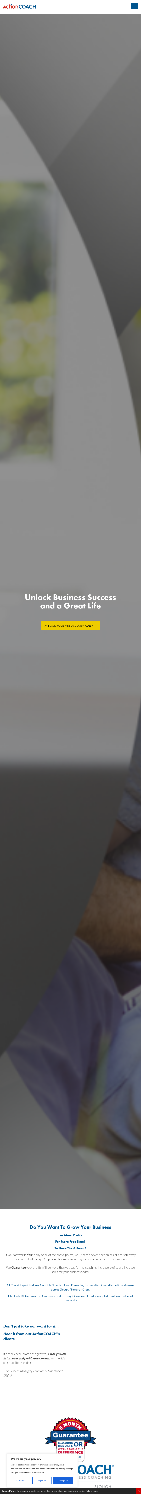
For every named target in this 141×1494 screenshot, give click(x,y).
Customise (21, 1480)
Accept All (63, 1480)
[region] (42, 1470)
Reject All (42, 1480)
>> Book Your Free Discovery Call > (69, 626)
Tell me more (92, 1491)
